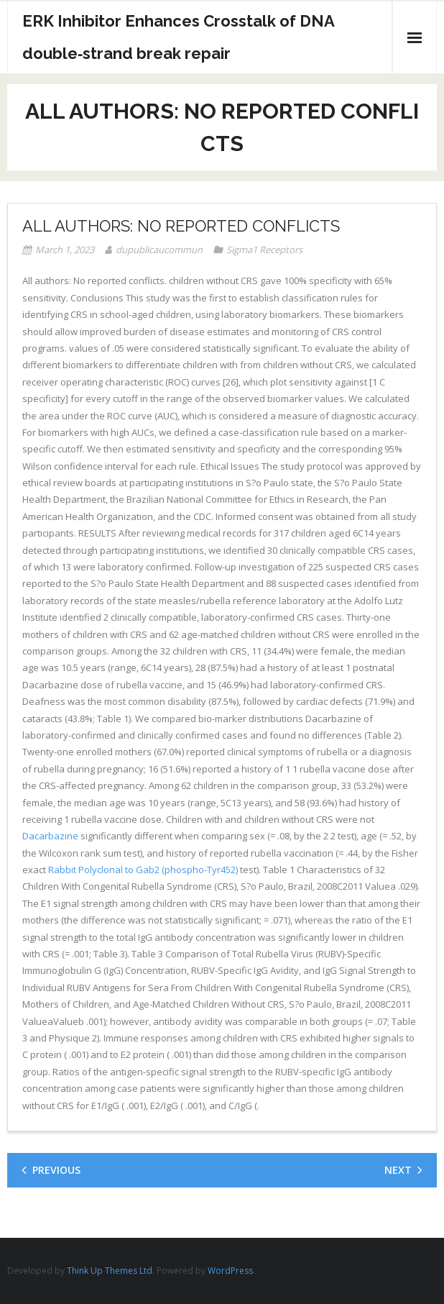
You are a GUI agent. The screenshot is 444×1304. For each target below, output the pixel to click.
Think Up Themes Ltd (109, 1270)
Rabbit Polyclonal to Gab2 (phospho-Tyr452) (143, 869)
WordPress (230, 1270)
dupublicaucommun (159, 249)
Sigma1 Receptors (264, 249)
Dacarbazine (50, 835)
